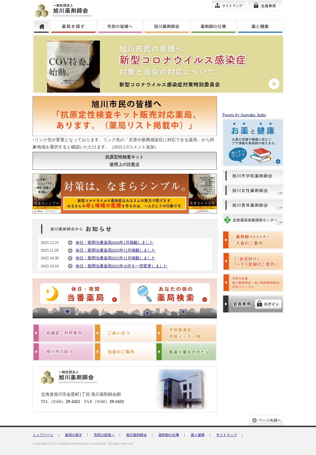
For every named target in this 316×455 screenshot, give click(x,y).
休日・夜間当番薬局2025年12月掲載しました (116, 250)
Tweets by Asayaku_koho (244, 115)
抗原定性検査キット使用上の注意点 (124, 161)
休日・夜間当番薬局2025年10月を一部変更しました (122, 266)
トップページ (43, 435)
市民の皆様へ (104, 435)
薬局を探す (73, 435)
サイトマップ (226, 435)
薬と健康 (198, 435)
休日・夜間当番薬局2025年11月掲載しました (115, 258)
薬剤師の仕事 (168, 435)
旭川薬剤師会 (136, 435)
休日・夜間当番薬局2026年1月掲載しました (115, 242)
